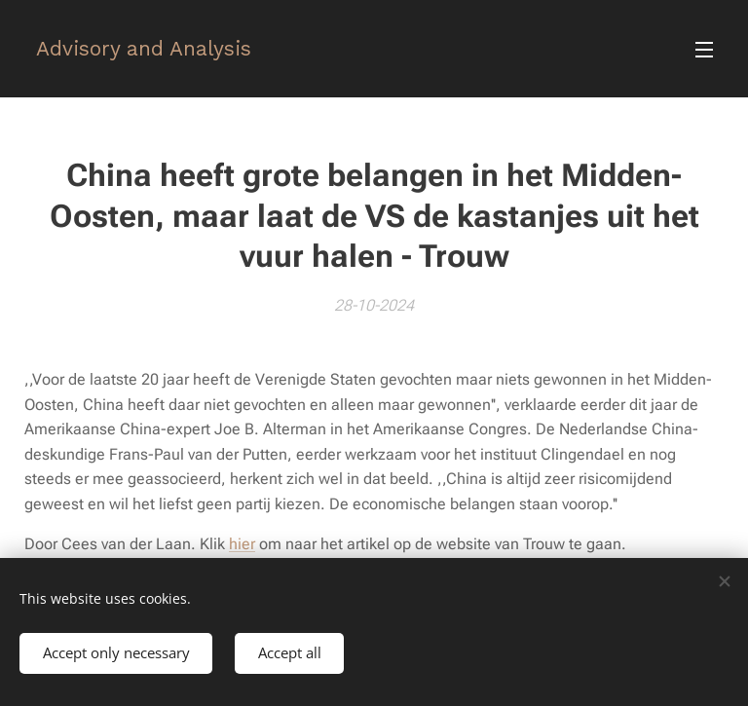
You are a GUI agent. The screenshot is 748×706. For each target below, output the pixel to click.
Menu (704, 50)
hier (242, 544)
